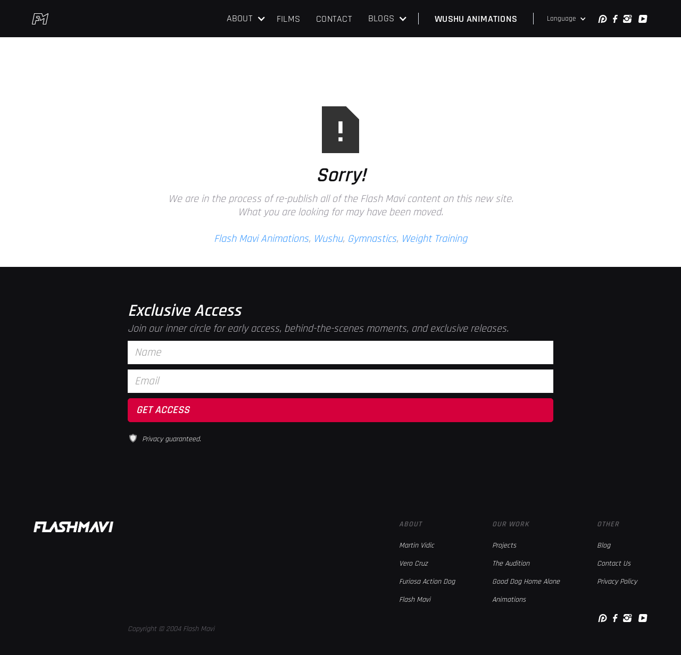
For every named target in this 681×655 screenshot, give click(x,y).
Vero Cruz (413, 563)
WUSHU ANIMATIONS (476, 19)
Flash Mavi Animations (261, 239)
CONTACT (334, 19)
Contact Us (613, 563)
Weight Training (434, 239)
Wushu (328, 239)
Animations (509, 599)
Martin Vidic (416, 545)
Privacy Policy (617, 581)
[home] (40, 19)
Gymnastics (371, 239)
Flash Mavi (414, 599)
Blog (603, 545)
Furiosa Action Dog (427, 581)
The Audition (510, 563)
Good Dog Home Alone (526, 581)
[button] (246, 19)
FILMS (288, 19)
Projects (504, 545)
